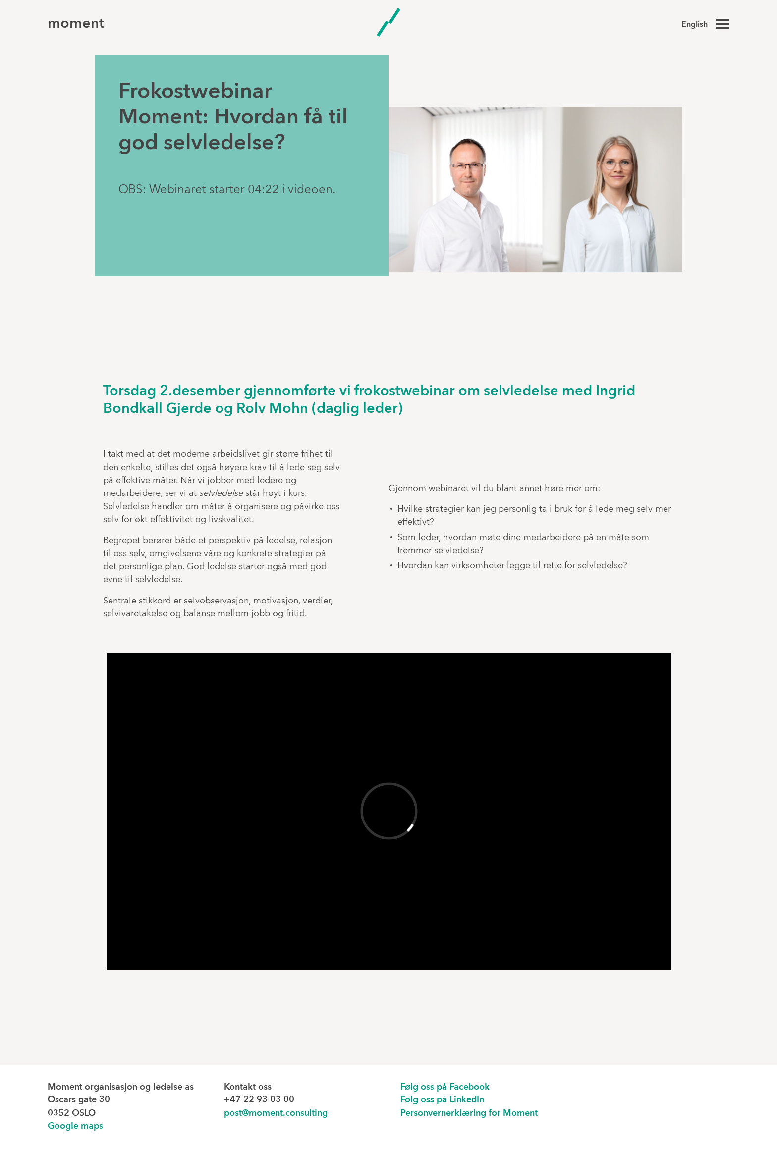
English (694, 25)
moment (76, 24)
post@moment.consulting (276, 1113)
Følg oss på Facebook (445, 1087)
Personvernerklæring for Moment (469, 1113)
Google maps (75, 1126)
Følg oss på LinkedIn (442, 1100)
